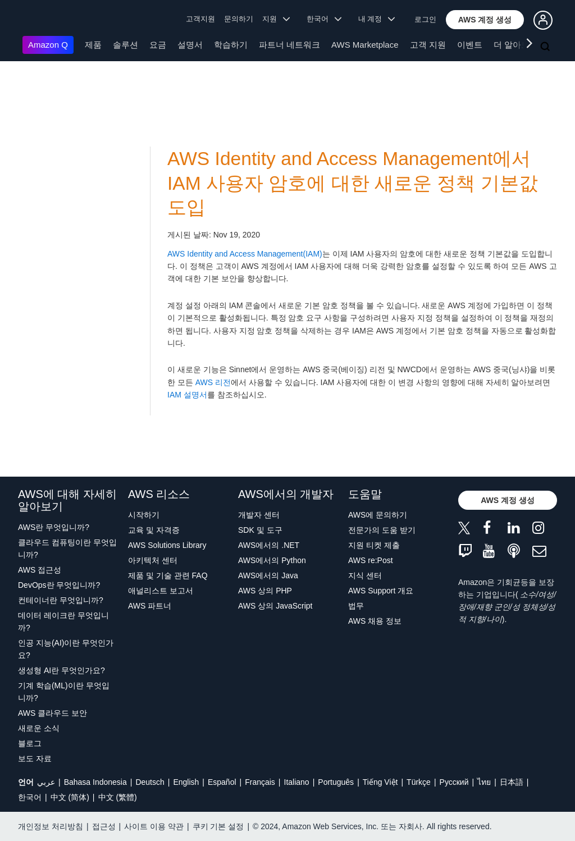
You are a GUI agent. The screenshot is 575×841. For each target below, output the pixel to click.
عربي (46, 782)
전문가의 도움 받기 (382, 529)
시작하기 (143, 514)
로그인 (425, 19)
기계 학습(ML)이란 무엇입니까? (63, 691)
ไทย (484, 782)
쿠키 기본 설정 (218, 826)
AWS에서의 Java (268, 575)
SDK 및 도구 (260, 529)
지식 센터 (365, 575)
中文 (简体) (70, 797)
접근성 (104, 826)
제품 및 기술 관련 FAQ (168, 575)
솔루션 (125, 44)
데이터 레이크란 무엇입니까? (63, 621)
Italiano (296, 782)
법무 (356, 605)
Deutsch (149, 782)
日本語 (511, 782)
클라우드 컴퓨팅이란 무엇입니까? (67, 548)
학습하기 (231, 44)
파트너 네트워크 (289, 44)
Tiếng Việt (380, 782)
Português (336, 782)
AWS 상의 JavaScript (275, 605)
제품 (93, 44)
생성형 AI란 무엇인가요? (61, 670)
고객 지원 (428, 44)
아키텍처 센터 (152, 560)
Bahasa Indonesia (95, 782)
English (186, 782)
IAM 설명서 (187, 394)
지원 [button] (276, 19)
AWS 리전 (213, 382)
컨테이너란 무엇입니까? (60, 600)
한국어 (30, 797)
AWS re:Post (370, 560)
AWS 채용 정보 (374, 620)
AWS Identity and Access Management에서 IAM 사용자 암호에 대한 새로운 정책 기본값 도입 (352, 183)
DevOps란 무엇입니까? (59, 585)
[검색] (546, 47)
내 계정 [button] (376, 19)
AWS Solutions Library (167, 545)
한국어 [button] (324, 19)
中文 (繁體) (117, 797)
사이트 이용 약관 (154, 826)
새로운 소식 (39, 728)
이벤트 (469, 44)
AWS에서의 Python (272, 560)
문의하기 (238, 19)
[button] (485, 19)
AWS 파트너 (149, 605)
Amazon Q (48, 44)
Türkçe (419, 782)
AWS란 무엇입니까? (53, 527)
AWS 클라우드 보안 (52, 713)
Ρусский (454, 782)
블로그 (30, 743)
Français (260, 782)
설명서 (190, 44)
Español (222, 782)
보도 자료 (35, 758)
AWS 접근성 (39, 569)
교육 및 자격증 (154, 529)
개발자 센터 (259, 514)
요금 (157, 44)
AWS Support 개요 (380, 590)
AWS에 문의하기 (377, 514)
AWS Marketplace (364, 44)
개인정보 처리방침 (50, 826)
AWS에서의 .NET (268, 545)
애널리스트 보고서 (160, 590)
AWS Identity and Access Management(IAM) (244, 253)
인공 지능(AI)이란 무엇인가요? (65, 649)
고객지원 (200, 19)
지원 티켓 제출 (374, 545)
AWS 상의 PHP (265, 590)
